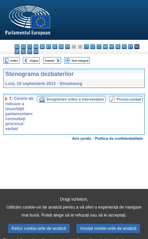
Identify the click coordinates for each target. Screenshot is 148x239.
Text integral (80, 60)
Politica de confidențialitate (119, 138)
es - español (23, 46)
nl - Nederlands (117, 46)
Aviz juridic (82, 138)
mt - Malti (111, 46)
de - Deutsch (42, 46)
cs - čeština (29, 46)
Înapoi (34, 60)
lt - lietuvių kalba (99, 46)
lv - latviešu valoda (92, 46)
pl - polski (124, 46)
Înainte (49, 60)
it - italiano (86, 46)
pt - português (130, 46)
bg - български (17, 46)
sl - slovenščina (23, 51)
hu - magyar (105, 46)
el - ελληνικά (54, 46)
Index (14, 60)
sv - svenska (36, 51)
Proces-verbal (128, 99)
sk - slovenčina (17, 51)
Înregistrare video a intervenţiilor (75, 99)
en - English (61, 46)
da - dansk (36, 46)
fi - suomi (29, 51)
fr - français (67, 46)
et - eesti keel (48, 46)
